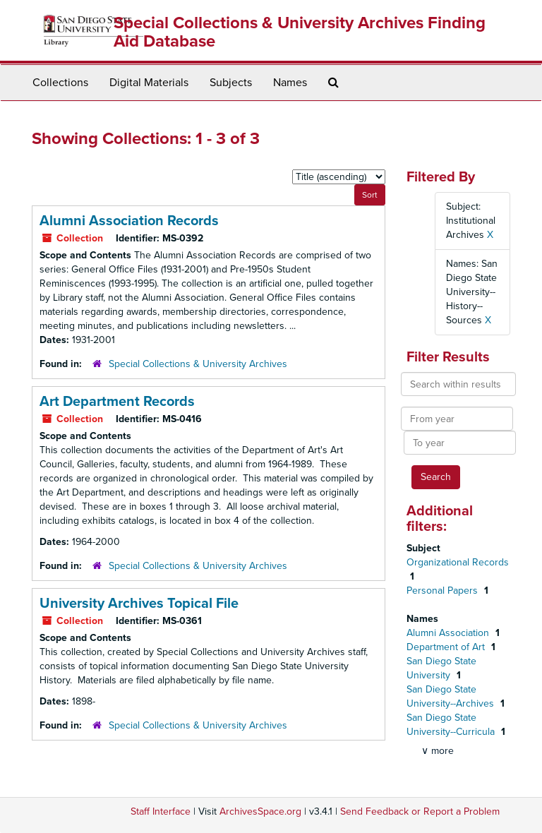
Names (290, 83)
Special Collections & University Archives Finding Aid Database (300, 32)
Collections (60, 83)
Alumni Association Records (129, 220)
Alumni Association (449, 633)
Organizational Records (457, 562)
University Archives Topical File (139, 603)
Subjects (231, 83)
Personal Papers (443, 591)
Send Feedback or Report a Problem (420, 811)
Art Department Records (117, 401)
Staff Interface (161, 811)
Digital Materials (148, 83)
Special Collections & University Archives (198, 364)
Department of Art (447, 647)
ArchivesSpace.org (260, 811)
